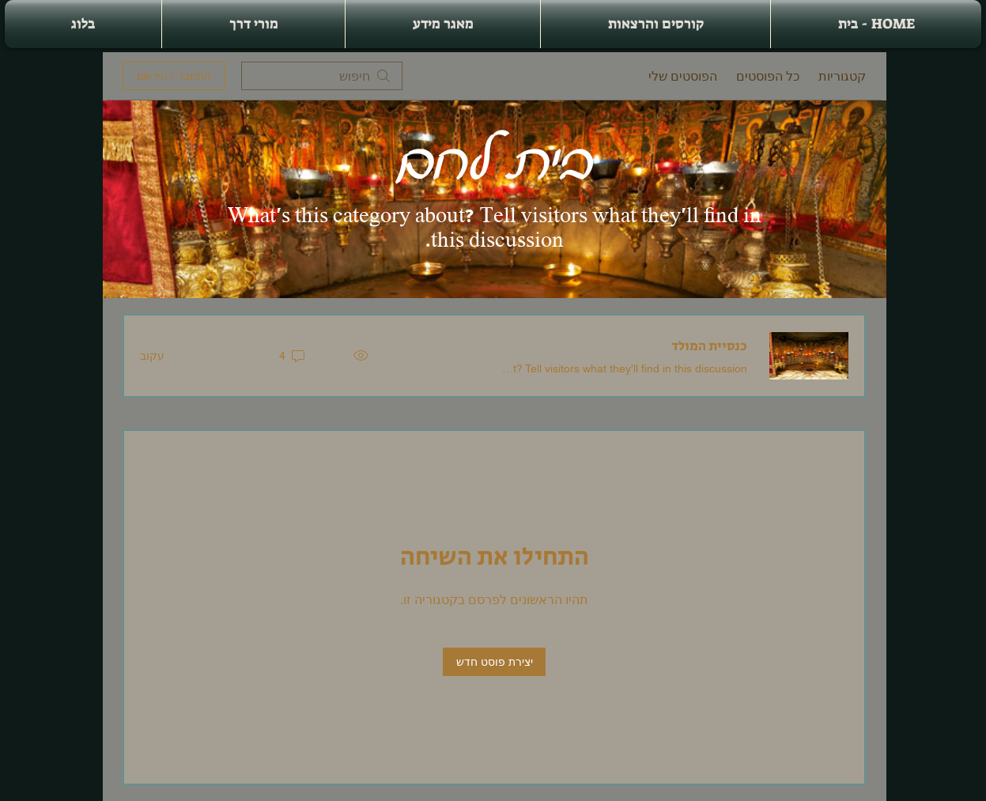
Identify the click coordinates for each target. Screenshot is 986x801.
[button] (655, 24)
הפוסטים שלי (682, 76)
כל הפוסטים (767, 76)
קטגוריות (842, 76)
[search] (321, 76)
